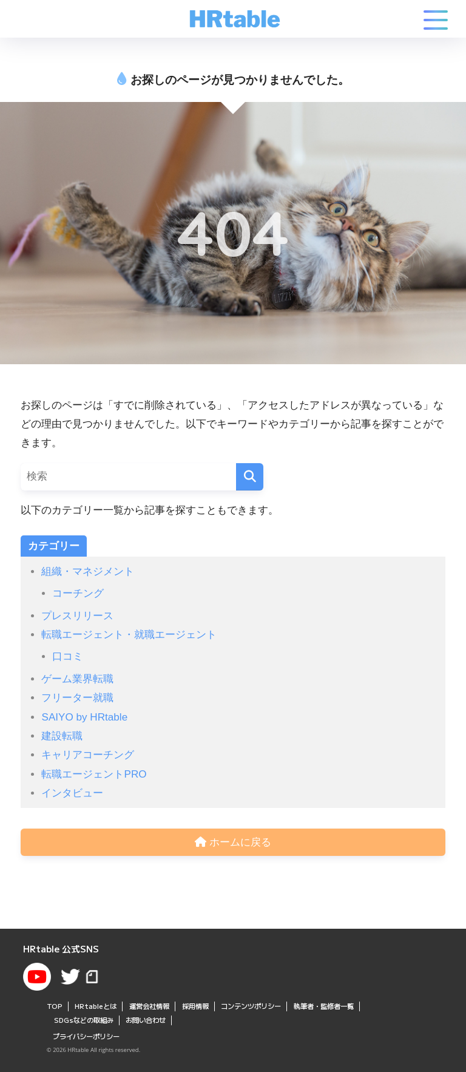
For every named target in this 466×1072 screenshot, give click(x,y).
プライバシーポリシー (86, 1036)
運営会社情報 (149, 1006)
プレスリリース (77, 616)
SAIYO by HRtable (84, 717)
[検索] (249, 476)
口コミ (67, 656)
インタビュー (72, 793)
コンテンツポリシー (251, 1006)
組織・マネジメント (87, 571)
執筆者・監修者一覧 (324, 1006)
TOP (54, 1006)
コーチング (78, 593)
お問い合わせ (146, 1020)
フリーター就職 (77, 698)
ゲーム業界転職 (77, 679)
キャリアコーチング (87, 755)
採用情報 (195, 1006)
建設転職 (62, 736)
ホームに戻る (233, 842)
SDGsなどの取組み (83, 1020)
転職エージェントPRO (93, 774)
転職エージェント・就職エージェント (129, 634)
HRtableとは (95, 1006)
